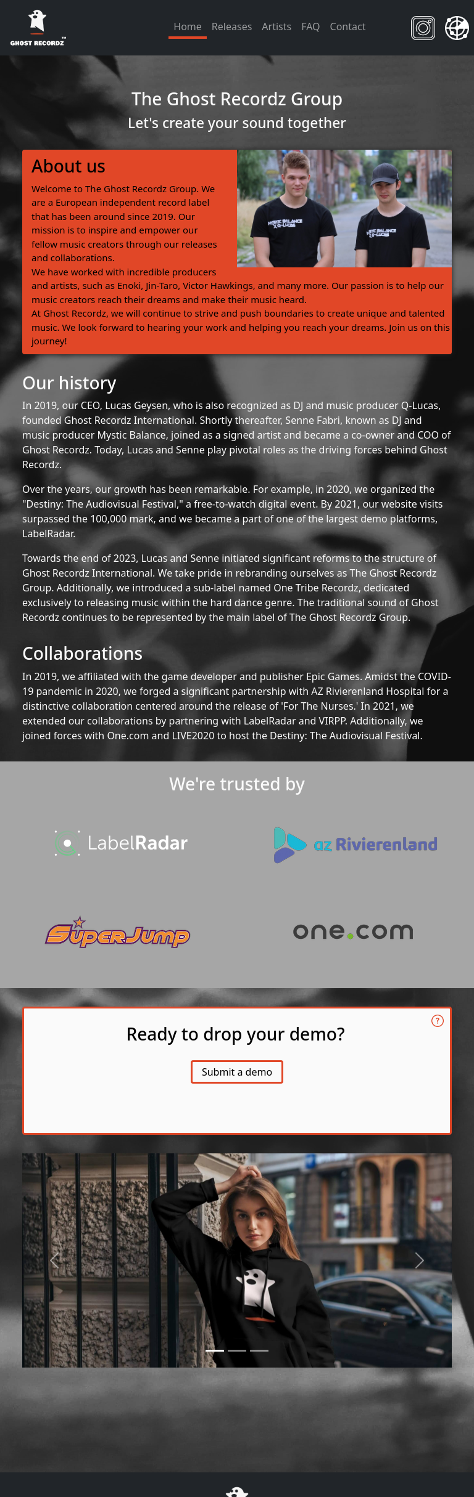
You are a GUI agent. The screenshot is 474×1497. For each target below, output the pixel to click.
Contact (348, 26)
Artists (276, 26)
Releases (232, 26)
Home (187, 26)
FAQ (310, 26)
